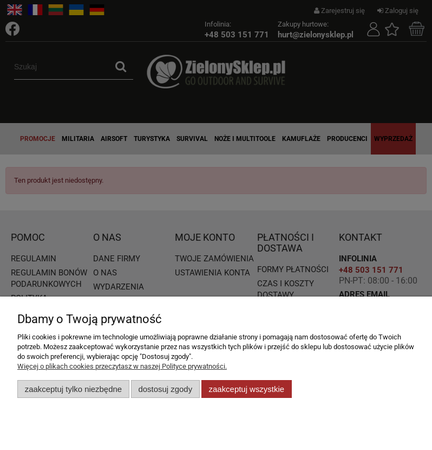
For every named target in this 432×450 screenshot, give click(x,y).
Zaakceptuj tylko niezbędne (73, 389)
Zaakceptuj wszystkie (246, 389)
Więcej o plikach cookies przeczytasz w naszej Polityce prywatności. (122, 366)
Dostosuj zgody (165, 389)
